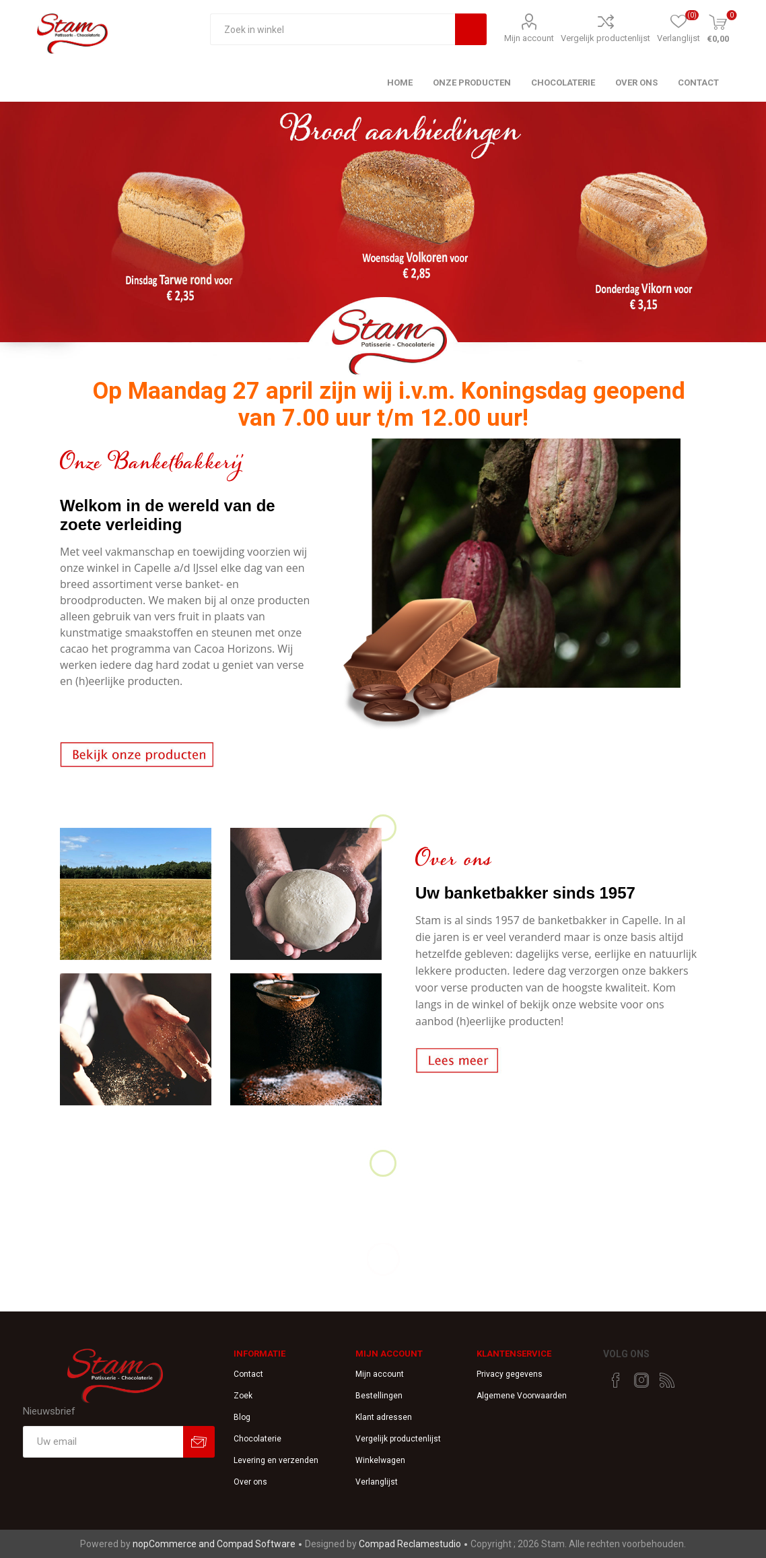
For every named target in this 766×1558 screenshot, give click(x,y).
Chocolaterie (257, 1438)
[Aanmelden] (103, 1442)
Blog (242, 1417)
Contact (248, 1374)
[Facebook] (616, 1380)
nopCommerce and (175, 1543)
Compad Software (256, 1543)
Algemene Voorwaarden (522, 1395)
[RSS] (667, 1380)
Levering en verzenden (276, 1460)
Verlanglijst (376, 1482)
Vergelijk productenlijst (605, 38)
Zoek (243, 1395)
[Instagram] (641, 1380)
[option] (383, 241)
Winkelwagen (380, 1460)
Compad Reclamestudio (410, 1543)
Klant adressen (383, 1417)
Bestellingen (379, 1395)
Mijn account (529, 38)
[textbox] (332, 29)
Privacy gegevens (510, 1374)
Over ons (250, 1482)
